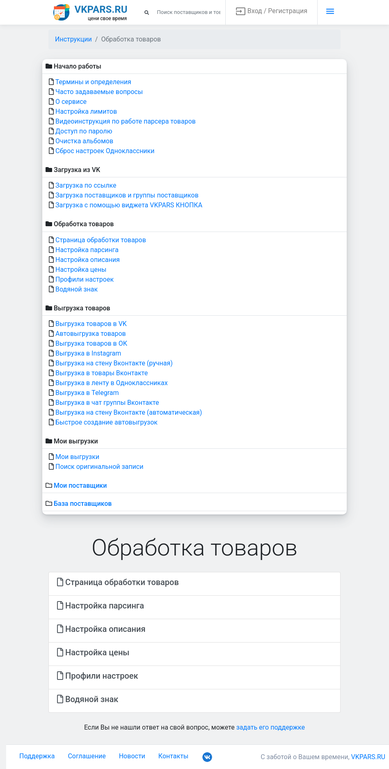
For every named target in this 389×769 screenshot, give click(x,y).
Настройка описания (87, 260)
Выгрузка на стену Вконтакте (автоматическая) (128, 412)
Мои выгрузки (77, 457)
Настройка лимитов (86, 111)
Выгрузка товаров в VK (91, 324)
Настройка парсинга (87, 250)
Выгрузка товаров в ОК (91, 343)
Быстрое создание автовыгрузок (106, 422)
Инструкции (73, 39)
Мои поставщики (80, 485)
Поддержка (37, 756)
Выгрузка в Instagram (88, 353)
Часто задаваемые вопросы (99, 92)
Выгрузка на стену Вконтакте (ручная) (114, 363)
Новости (132, 756)
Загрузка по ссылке (86, 185)
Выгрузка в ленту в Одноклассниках (111, 383)
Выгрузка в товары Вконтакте (101, 373)
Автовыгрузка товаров (90, 333)
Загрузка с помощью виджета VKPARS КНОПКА (128, 205)
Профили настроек (84, 279)
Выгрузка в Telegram (87, 393)
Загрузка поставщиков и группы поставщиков (127, 195)
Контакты (173, 756)
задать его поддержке (270, 727)
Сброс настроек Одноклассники (105, 151)
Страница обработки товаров (100, 240)
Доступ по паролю (83, 131)
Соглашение (86, 756)
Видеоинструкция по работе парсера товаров (125, 121)
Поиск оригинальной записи (99, 467)
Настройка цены (80, 269)
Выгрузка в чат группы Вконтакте (107, 402)
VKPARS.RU (368, 757)
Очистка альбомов (84, 141)
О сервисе (71, 102)
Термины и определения (93, 82)
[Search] (182, 12)
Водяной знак (76, 289)
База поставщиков (83, 503)
